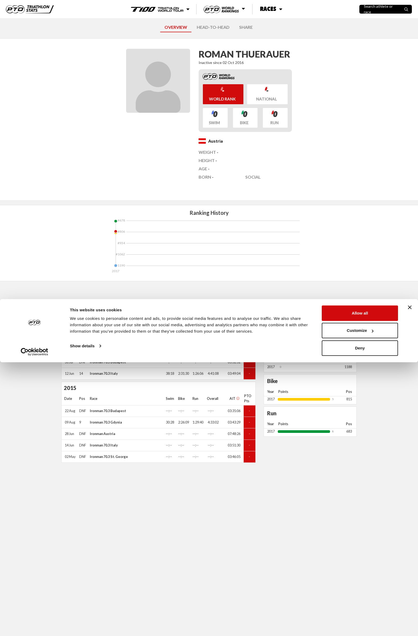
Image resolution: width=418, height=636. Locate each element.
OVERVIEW (175, 27)
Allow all (360, 587)
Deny (360, 621)
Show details (82, 619)
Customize (360, 604)
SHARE (246, 27)
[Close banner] (410, 581)
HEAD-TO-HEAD (213, 27)
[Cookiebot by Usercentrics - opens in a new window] (34, 626)
